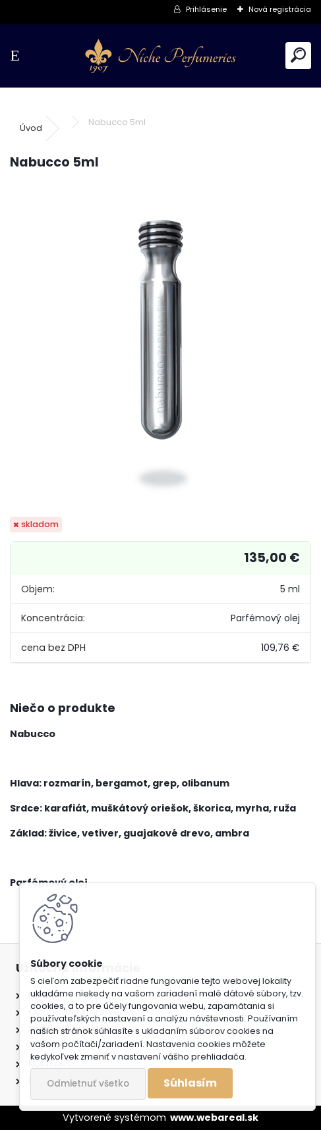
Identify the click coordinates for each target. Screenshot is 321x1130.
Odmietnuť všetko (88, 1083)
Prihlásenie (206, 9)
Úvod (31, 128)
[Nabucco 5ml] (160, 344)
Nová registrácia (279, 9)
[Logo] (160, 56)
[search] (298, 55)
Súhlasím (190, 1083)
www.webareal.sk (214, 1117)
